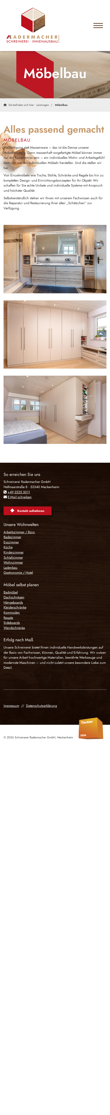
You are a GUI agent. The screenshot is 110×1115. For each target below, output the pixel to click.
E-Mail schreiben (20, 497)
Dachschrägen (14, 597)
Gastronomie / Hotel (18, 572)
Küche (8, 547)
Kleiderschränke (15, 607)
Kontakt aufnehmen (30, 511)
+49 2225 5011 (19, 492)
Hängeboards (13, 602)
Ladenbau (11, 567)
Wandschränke (14, 627)
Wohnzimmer (13, 562)
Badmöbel (11, 592)
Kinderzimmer (14, 552)
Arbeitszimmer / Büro (19, 532)
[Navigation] (98, 25)
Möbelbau (61, 105)
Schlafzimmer (13, 557)
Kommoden (12, 612)
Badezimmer (12, 537)
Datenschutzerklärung (41, 705)
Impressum (11, 705)
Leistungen (42, 105)
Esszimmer (11, 542)
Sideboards (12, 622)
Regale (8, 617)
